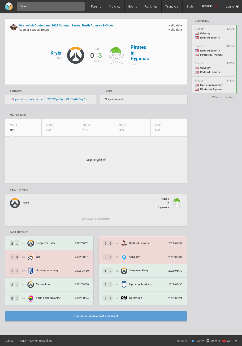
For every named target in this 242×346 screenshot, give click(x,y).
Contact (9, 340)
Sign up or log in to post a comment (96, 316)
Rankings (151, 6)
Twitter (197, 340)
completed (202, 21)
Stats (190, 6)
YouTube (229, 340)
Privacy (22, 340)
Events (132, 6)
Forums (96, 6)
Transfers (172, 6)
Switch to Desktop (41, 340)
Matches (115, 6)
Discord (213, 341)
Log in (232, 6)
